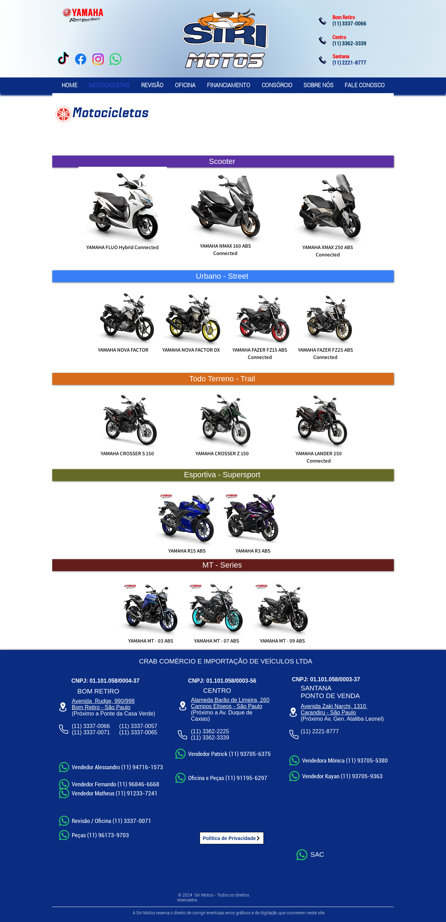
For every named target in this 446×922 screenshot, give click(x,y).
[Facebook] (80, 59)
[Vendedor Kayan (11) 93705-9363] (339, 776)
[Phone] (63, 729)
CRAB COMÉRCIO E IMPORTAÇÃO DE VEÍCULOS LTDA (225, 661)
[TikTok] (63, 59)
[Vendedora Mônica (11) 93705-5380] (339, 760)
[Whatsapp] (302, 855)
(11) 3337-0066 (91, 726)
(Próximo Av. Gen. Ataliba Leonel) (342, 719)
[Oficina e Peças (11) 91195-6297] (220, 778)
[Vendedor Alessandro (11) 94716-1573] (111, 767)
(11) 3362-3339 (210, 738)
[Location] (62, 707)
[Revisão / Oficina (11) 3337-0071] (105, 821)
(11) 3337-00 (135, 732)
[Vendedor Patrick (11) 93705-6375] (222, 754)
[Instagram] (98, 59)
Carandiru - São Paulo (328, 712)
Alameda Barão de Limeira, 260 (230, 700)
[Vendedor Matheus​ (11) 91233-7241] (108, 793)
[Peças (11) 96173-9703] (94, 835)
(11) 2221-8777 (320, 731)
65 (154, 732)
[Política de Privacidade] (232, 838)
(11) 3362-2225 (210, 731)
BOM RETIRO (98, 691)
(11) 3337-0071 (91, 732)
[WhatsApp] (115, 59)
